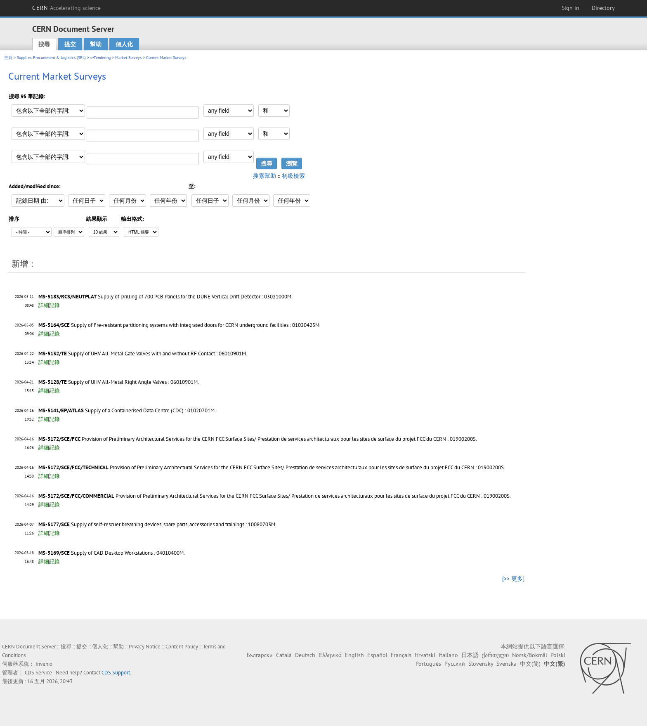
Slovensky (480, 663)
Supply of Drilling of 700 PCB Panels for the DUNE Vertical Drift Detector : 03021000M (194, 296)
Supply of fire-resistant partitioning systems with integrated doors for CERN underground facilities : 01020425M (195, 325)
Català (284, 655)
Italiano (448, 655)
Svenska (506, 663)
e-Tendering (100, 57)
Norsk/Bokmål (529, 655)
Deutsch (305, 655)
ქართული (495, 655)
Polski (557, 655)
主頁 (8, 57)
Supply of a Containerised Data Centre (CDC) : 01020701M (150, 410)
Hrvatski (425, 655)
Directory (603, 8)
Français (401, 655)
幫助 (96, 44)
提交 (70, 44)
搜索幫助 (264, 176)
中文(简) (530, 663)
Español (377, 655)
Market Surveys (128, 57)
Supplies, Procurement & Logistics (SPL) (51, 57)
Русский (454, 663)
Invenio (43, 663)
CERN (66, 8)
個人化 (124, 44)
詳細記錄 (49, 305)
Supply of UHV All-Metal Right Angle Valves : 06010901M (133, 381)
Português (428, 663)
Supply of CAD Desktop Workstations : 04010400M (127, 552)
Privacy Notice (145, 646)
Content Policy (181, 646)
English (354, 655)
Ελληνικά (330, 655)
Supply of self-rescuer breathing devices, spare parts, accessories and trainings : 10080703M (173, 524)
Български (260, 655)
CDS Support (116, 672)
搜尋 (44, 44)
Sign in (570, 8)
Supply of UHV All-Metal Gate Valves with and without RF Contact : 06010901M (157, 353)
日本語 (470, 655)
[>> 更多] (513, 578)
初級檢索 (293, 176)
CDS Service (38, 672)
